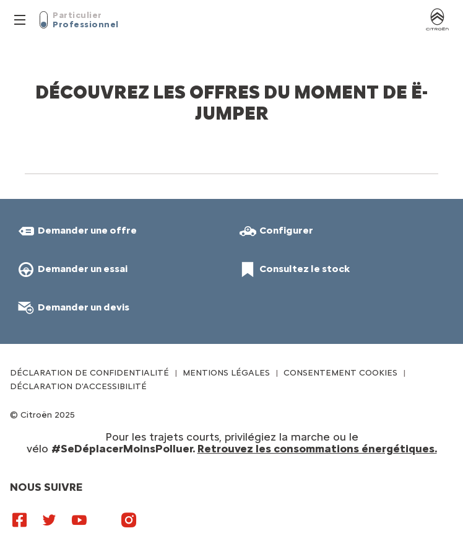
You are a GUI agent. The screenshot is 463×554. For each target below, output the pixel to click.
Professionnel (86, 24)
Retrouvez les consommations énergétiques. (317, 448)
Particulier (77, 15)
